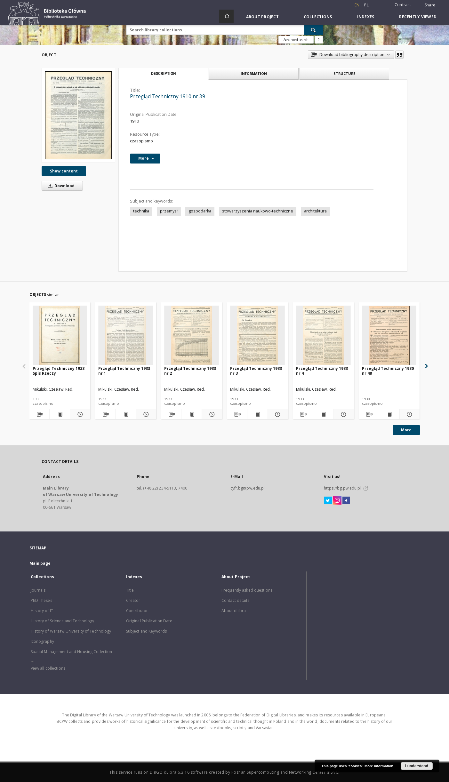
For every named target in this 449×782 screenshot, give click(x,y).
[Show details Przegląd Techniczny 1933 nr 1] (145, 414)
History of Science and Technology (62, 621)
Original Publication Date (149, 621)
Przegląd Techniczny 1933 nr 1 (124, 371)
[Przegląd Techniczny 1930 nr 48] (389, 335)
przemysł (169, 211)
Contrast (403, 4)
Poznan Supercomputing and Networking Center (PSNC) (285, 772)
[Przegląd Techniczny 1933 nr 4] (323, 335)
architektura (315, 211)
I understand (416, 766)
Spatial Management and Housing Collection (71, 651)
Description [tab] (163, 73)
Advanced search (296, 39)
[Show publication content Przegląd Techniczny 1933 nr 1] (126, 414)
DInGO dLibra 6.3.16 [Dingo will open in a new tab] (170, 772)
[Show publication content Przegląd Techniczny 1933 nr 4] (323, 414)
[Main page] (226, 16)
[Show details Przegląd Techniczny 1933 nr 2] (211, 414)
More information (379, 766)
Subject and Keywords (146, 631)
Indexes (365, 17)
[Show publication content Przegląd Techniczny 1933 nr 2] (191, 414)
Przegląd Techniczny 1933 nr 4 (322, 371)
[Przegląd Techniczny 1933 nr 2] (191, 335)
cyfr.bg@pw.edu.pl (247, 488)
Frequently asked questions (246, 590)
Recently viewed (418, 17)
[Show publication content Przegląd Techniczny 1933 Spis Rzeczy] (60, 414)
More (406, 430)
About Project (262, 17)
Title (130, 590)
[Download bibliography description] (39, 414)
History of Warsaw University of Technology (71, 631)
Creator (133, 600)
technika (141, 211)
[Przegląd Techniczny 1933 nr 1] (126, 335)
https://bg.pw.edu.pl (342, 488)
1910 (134, 121)
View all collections (48, 668)
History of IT (42, 610)
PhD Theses (41, 600)
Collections (318, 17)
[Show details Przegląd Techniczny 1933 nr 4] (343, 414)
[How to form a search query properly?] (319, 40)
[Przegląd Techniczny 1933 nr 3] (257, 335)
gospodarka (199, 211)
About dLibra (233, 610)
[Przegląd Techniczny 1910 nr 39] (78, 115)
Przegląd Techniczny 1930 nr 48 (388, 371)
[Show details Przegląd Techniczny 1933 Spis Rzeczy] (79, 414)
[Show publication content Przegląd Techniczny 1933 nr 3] (257, 414)
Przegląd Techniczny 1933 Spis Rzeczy (58, 371)
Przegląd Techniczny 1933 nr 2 (190, 371)
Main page (40, 563)
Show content (64, 171)
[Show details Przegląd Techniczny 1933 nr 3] (277, 414)
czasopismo (141, 141)
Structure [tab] (344, 73)
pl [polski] (366, 5)
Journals (38, 590)
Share (430, 5)
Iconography (42, 641)
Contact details (235, 600)
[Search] (313, 30)
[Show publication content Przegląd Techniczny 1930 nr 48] (389, 414)
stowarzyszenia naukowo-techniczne (257, 211)
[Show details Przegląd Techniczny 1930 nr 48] (409, 414)
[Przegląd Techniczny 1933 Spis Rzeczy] (60, 335)
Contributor (137, 610)
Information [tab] (254, 73)
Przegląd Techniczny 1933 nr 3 (256, 371)
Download (60, 185)
